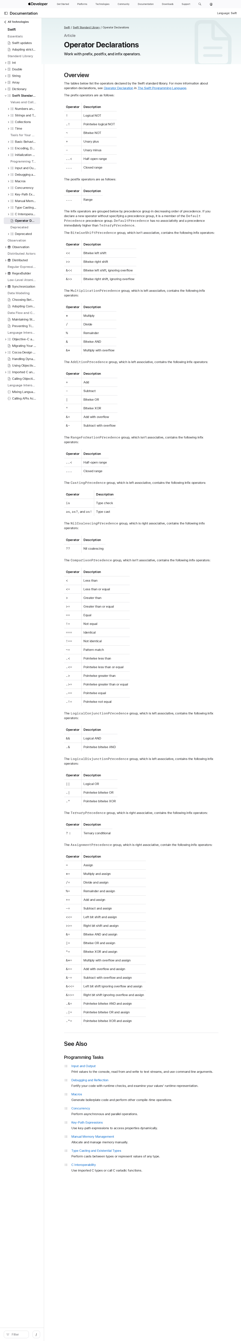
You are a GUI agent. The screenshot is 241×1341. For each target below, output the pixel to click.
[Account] (211, 4)
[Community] (123, 4)
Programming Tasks (110, 1085)
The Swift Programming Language (197, 88)
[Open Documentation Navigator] (6, 13)
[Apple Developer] (38, 4)
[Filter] (33, 1334)
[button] (200, 4)
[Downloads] (167, 4)
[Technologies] (102, 4)
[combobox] (33, 1334)
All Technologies (16, 22)
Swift (93, 27)
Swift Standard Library (112, 27)
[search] (32, 1334)
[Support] (185, 4)
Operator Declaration (154, 88)
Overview (102, 75)
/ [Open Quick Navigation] (67, 1334)
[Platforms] (82, 4)
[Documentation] (145, 4)
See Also (102, 1072)
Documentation (24, 13)
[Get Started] (62, 4)
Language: (223, 13)
